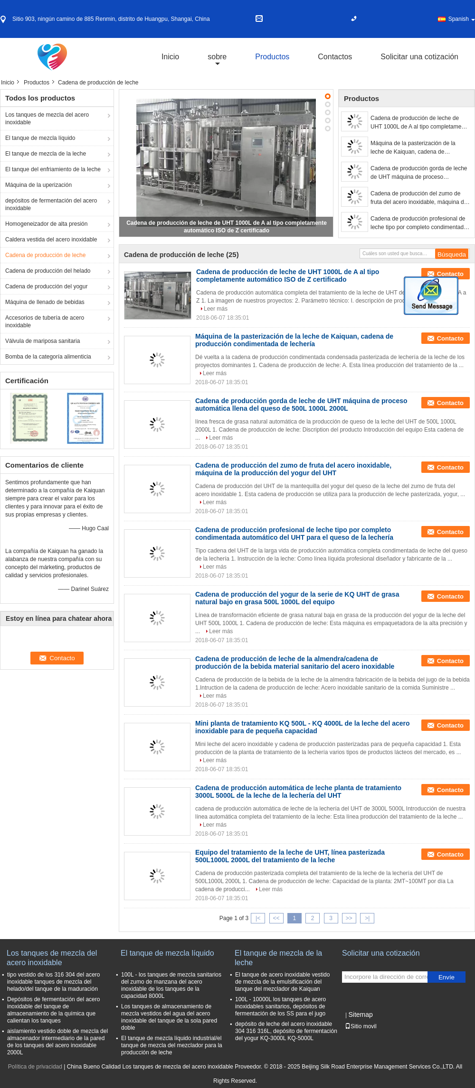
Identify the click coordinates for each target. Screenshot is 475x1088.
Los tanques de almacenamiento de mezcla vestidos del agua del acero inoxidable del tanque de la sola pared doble (169, 1017)
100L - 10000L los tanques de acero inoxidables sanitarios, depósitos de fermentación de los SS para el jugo (280, 1006)
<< (276, 918)
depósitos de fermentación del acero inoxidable (51, 204)
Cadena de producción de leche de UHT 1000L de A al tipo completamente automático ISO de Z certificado (419, 123)
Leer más (216, 308)
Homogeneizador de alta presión (46, 224)
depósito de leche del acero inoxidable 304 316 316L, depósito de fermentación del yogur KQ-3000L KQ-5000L (286, 1031)
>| (367, 918)
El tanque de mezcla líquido (40, 138)
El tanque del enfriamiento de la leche (53, 169)
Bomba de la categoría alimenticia (48, 356)
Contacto (450, 273)
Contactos (335, 57)
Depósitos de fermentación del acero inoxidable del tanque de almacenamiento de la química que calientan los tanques (53, 1010)
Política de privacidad (35, 1066)
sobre (217, 57)
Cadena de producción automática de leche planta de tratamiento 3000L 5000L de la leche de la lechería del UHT (298, 791)
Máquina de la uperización (38, 185)
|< (258, 918)
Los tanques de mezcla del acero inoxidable (47, 118)
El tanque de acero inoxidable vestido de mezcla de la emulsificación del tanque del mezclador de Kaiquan (282, 981)
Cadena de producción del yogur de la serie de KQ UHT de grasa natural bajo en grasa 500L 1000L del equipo (297, 598)
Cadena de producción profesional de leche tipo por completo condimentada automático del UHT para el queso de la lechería (418, 223)
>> (349, 918)
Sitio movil (361, 1026)
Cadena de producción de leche (45, 255)
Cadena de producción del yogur (46, 286)
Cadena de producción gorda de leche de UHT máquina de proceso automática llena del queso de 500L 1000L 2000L (418, 173)
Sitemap (360, 1014)
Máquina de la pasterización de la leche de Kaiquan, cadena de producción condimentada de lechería (418, 148)
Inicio (170, 57)
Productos (272, 57)
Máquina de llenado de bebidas (45, 302)
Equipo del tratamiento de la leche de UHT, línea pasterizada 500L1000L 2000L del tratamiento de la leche (290, 856)
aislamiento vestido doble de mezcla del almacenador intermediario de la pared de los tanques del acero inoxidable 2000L (57, 1042)
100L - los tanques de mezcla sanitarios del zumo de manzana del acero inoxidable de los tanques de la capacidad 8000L (171, 985)
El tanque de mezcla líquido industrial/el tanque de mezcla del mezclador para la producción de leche (171, 1045)
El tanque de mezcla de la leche (45, 153)
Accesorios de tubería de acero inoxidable (44, 321)
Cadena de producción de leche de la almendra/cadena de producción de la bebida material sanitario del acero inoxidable (294, 662)
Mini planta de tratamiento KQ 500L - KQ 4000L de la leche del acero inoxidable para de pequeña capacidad (302, 727)
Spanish (461, 19)
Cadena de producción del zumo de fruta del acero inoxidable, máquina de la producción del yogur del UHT (418, 198)
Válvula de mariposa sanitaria (42, 341)
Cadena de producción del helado (47, 270)
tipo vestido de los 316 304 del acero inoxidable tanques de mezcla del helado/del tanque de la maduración (53, 981)
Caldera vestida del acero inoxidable (51, 239)
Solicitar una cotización (419, 57)
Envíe (446, 977)
